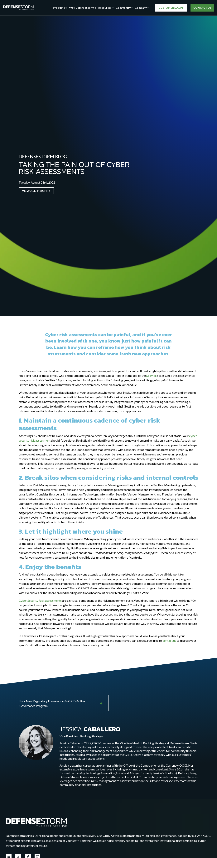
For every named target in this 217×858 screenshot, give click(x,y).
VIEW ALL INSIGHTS (36, 190)
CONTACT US (202, 7)
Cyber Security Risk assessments (40, 600)
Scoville (151, 375)
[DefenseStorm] (18, 7)
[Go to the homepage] (36, 822)
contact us (169, 640)
